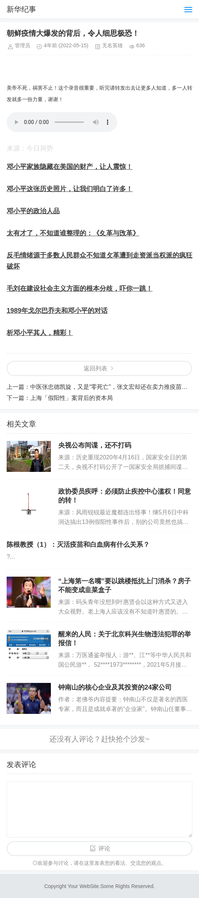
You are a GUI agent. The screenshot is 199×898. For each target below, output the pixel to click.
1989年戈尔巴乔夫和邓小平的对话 (57, 310)
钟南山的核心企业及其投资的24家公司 (115, 687)
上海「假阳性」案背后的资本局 (71, 398)
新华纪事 (21, 9)
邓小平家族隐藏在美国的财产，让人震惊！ (70, 166)
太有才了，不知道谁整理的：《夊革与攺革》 (73, 233)
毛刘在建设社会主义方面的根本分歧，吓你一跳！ (80, 288)
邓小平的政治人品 (33, 211)
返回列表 (95, 368)
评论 (104, 848)
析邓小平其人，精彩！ (40, 332)
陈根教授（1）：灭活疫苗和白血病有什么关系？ (78, 544)
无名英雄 (112, 45)
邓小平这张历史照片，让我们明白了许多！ (70, 189)
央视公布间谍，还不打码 (94, 445)
